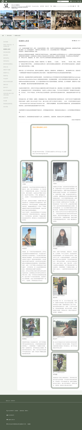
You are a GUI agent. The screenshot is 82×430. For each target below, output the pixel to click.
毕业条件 (5, 78)
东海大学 (47, 6)
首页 (3, 35)
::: (1, 41)
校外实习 (5, 87)
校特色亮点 (6, 58)
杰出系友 (5, 106)
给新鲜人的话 (6, 49)
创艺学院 (42, 6)
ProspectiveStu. (35, 6)
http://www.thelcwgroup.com (40, 153)
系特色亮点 (6, 61)
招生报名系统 (6, 52)
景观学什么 (6, 72)
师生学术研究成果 (8, 81)
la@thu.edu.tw (11, 419)
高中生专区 (28, 6)
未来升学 (5, 98)
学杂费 (5, 100)
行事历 (54, 6)
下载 (51, 6)
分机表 (16, 410)
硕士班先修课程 (7, 90)
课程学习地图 (6, 69)
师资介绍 (5, 67)
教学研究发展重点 (8, 64)
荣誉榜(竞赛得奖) (7, 103)
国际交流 (5, 84)
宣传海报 (5, 41)
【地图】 (29, 423)
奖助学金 (5, 75)
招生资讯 (5, 55)
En (68, 6)
